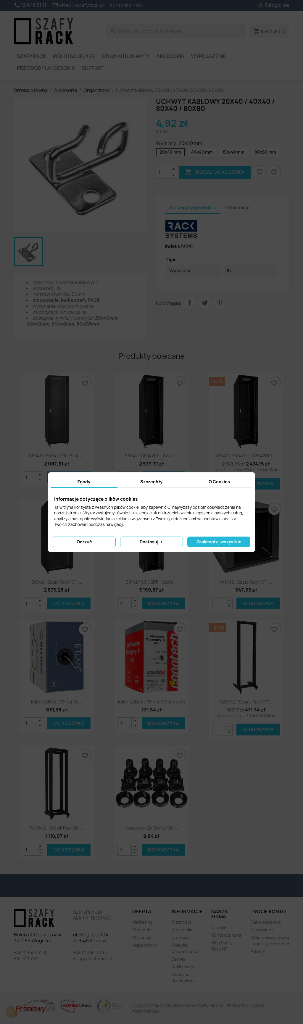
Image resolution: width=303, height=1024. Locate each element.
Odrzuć (84, 542)
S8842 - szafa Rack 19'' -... (56, 582)
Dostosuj (152, 542)
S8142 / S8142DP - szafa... (151, 582)
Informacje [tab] (237, 208)
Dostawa (180, 937)
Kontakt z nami (127, 5)
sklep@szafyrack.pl (92, 959)
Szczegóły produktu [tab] (192, 208)
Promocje (142, 937)
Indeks (172, 246)
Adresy (258, 951)
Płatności (181, 922)
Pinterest (220, 303)
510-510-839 (26, 959)
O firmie (219, 927)
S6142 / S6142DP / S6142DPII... (246, 455)
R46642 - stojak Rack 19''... (56, 828)
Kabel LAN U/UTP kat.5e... (56, 702)
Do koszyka (258, 483)
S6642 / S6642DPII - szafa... (56, 455)
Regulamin (182, 930)
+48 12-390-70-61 (90, 952)
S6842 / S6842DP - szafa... (151, 455)
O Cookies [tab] (219, 481)
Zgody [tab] (83, 481)
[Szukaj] (175, 31)
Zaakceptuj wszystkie (218, 542)
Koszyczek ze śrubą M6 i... (151, 828)
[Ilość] (163, 172)
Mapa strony (145, 945)
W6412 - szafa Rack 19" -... (246, 582)
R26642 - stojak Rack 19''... (246, 702)
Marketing (142, 922)
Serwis (178, 959)
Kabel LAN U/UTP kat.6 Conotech (151, 702)
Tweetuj (205, 303)
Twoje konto (268, 911)
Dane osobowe (266, 922)
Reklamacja (183, 967)
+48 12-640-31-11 (30, 952)
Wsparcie (142, 930)
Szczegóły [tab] (151, 481)
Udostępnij (190, 303)
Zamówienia (263, 930)
